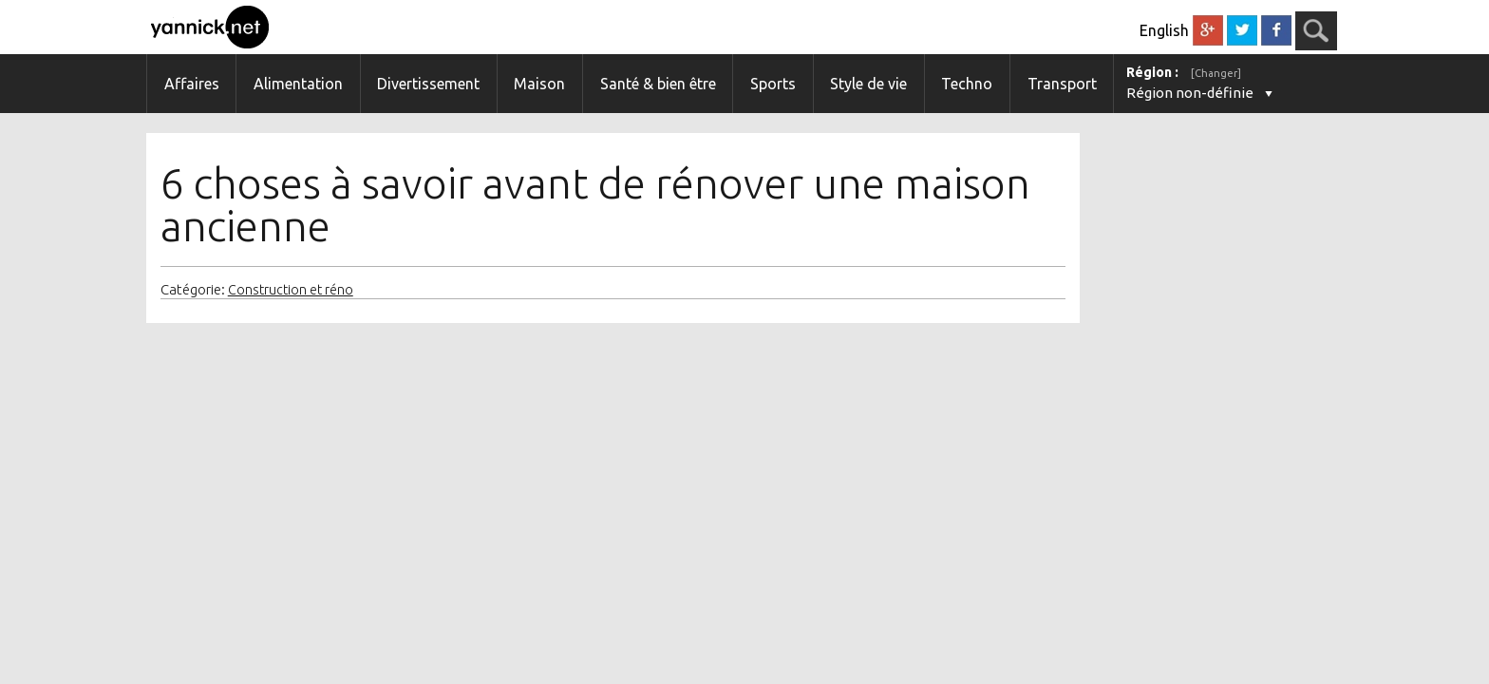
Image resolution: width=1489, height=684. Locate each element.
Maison (539, 83)
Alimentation (298, 83)
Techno (966, 83)
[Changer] (1216, 73)
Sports (773, 83)
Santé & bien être (658, 83)
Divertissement (428, 83)
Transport (1062, 83)
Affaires (191, 83)
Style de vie (868, 83)
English (1164, 30)
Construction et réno (290, 289)
